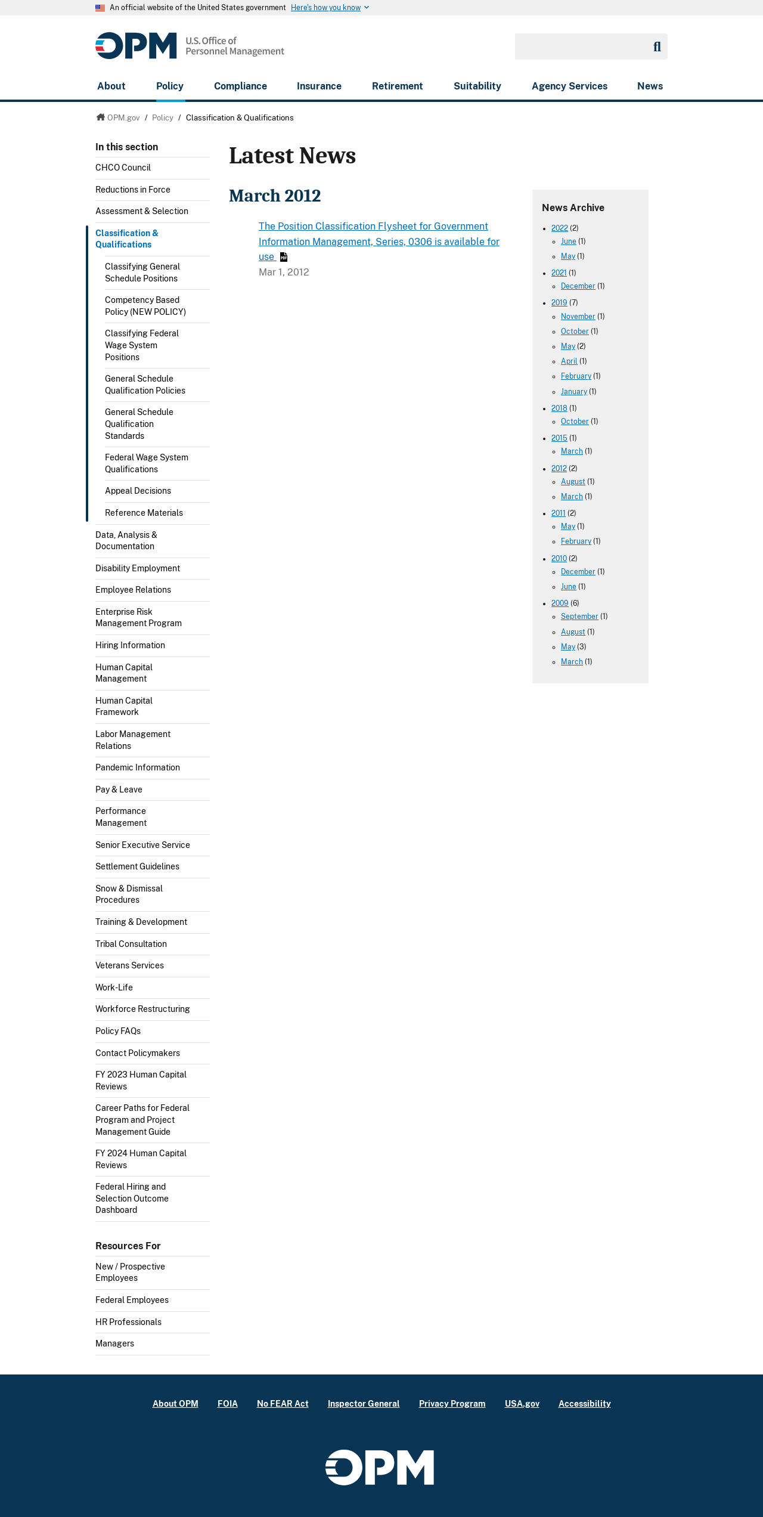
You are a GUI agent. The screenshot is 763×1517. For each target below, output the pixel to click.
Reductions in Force (132, 189)
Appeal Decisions (138, 491)
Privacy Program (452, 1403)
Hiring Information (130, 645)
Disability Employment (137, 568)
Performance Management (121, 817)
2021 (559, 273)
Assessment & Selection (141, 211)
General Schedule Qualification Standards (139, 423)
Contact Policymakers (137, 1053)
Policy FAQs (118, 1031)
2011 (558, 513)
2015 (559, 438)
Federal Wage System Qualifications (146, 463)
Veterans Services (129, 965)
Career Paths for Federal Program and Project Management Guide (142, 1119)
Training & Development (141, 922)
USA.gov (522, 1403)
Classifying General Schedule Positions (142, 272)
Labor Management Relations (132, 740)
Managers (114, 1343)
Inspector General (364, 1403)
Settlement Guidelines (137, 866)
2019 (559, 303)
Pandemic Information (137, 767)
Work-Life (114, 987)
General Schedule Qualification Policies (145, 384)
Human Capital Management (124, 673)
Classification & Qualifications (127, 239)
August (573, 482)
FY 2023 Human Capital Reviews (141, 1080)
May (568, 256)
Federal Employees (132, 1300)
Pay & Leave (118, 789)
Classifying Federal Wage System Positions (142, 345)
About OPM (175, 1403)
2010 (559, 559)
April (569, 361)
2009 (560, 603)
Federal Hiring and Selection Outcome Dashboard (132, 1198)
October (575, 331)
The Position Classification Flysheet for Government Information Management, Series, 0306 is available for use (379, 241)
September (579, 616)
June (568, 241)
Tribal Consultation (131, 944)
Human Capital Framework (124, 706)
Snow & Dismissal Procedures (129, 894)
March (572, 451)
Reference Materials (144, 513)
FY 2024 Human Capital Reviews (141, 1159)
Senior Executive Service (142, 845)
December (578, 286)
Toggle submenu (205, 214)
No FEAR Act (283, 1403)
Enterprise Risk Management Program (138, 618)
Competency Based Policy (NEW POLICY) (145, 306)
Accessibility (585, 1403)
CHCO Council (123, 167)
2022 (559, 228)
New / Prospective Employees (130, 1272)
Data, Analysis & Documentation (126, 541)
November (578, 316)
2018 (559, 408)
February (576, 376)
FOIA (228, 1403)
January (574, 392)
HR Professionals (128, 1322)
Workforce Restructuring (142, 1009)
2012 (559, 469)
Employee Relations (133, 590)
